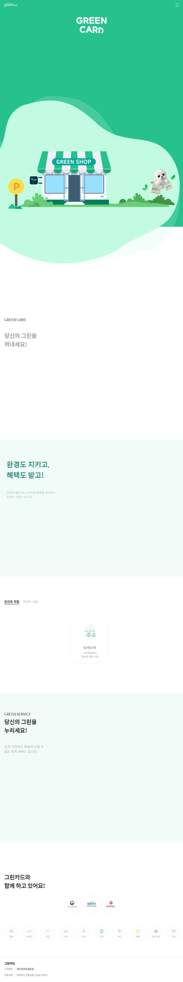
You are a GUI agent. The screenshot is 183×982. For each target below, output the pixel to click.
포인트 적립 (11, 612)
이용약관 (8, 975)
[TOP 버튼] (175, 977)
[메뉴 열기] (177, 5)
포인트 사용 (30, 612)
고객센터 (8, 969)
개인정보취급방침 (25, 969)
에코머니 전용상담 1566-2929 (32, 975)
